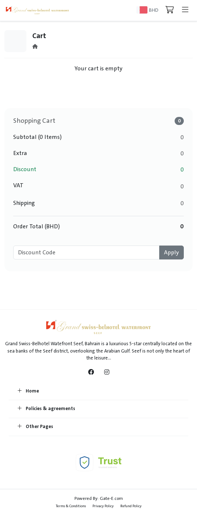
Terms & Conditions (71, 506)
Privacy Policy (103, 506)
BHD (153, 10)
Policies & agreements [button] (46, 409)
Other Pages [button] (35, 427)
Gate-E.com (111, 498)
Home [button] (28, 391)
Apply (171, 252)
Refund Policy (131, 506)
